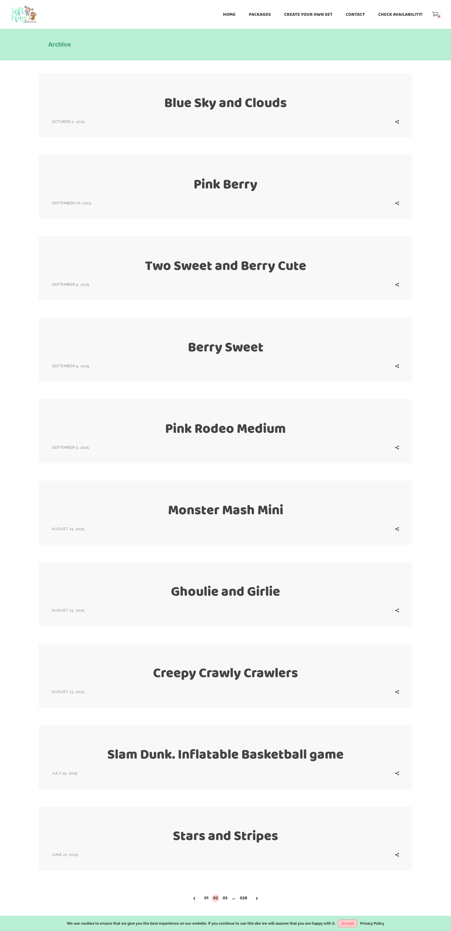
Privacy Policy (372, 923)
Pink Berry (225, 184)
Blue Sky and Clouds (225, 102)
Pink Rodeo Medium (225, 428)
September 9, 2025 (70, 284)
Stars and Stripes (225, 835)
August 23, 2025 (68, 529)
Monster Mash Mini (225, 509)
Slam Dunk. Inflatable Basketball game (225, 754)
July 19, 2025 (65, 773)
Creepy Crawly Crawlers (225, 672)
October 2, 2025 (68, 121)
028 (243, 898)
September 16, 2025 (71, 203)
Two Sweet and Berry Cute (225, 265)
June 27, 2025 (65, 854)
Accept (347, 923)
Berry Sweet (225, 347)
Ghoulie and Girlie (225, 591)
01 (206, 898)
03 (225, 898)
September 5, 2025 (70, 447)
